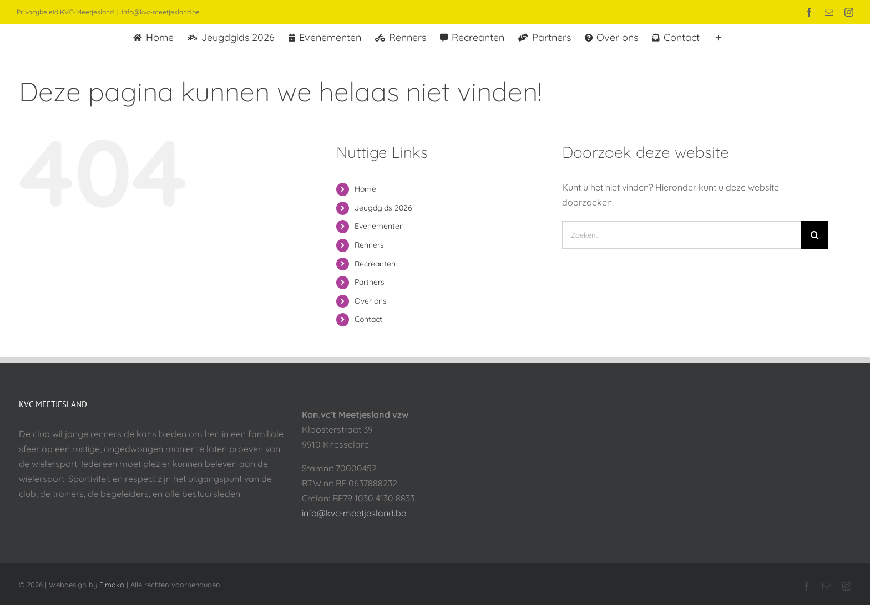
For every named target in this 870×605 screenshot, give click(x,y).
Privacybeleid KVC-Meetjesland (65, 12)
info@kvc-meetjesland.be (161, 12)
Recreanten (375, 264)
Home (365, 189)
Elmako (111, 584)
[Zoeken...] (681, 235)
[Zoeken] (814, 235)
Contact (368, 319)
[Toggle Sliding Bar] (719, 36)
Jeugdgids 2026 (383, 208)
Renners (369, 245)
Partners (370, 282)
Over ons (371, 301)
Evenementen (379, 226)
